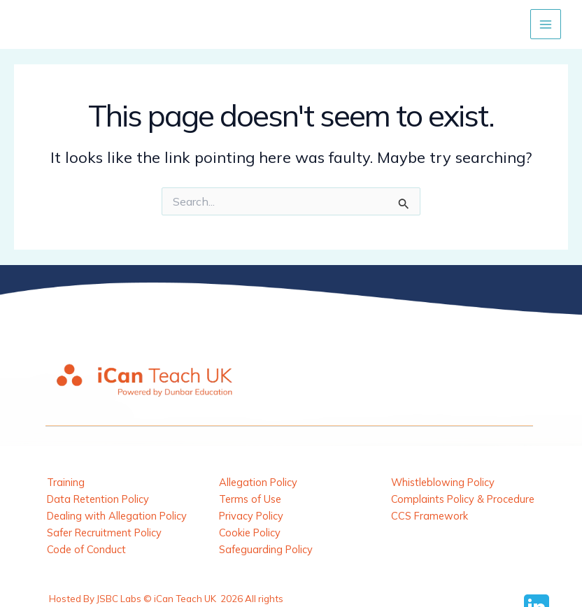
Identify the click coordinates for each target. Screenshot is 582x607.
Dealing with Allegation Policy (117, 515)
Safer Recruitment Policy (104, 532)
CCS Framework (429, 515)
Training (66, 482)
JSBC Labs (119, 598)
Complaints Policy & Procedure (462, 499)
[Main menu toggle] (545, 24)
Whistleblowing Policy (443, 482)
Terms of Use (250, 499)
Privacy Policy (251, 515)
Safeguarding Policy (266, 549)
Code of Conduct (86, 549)
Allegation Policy (258, 482)
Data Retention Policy (98, 499)
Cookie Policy (250, 532)
